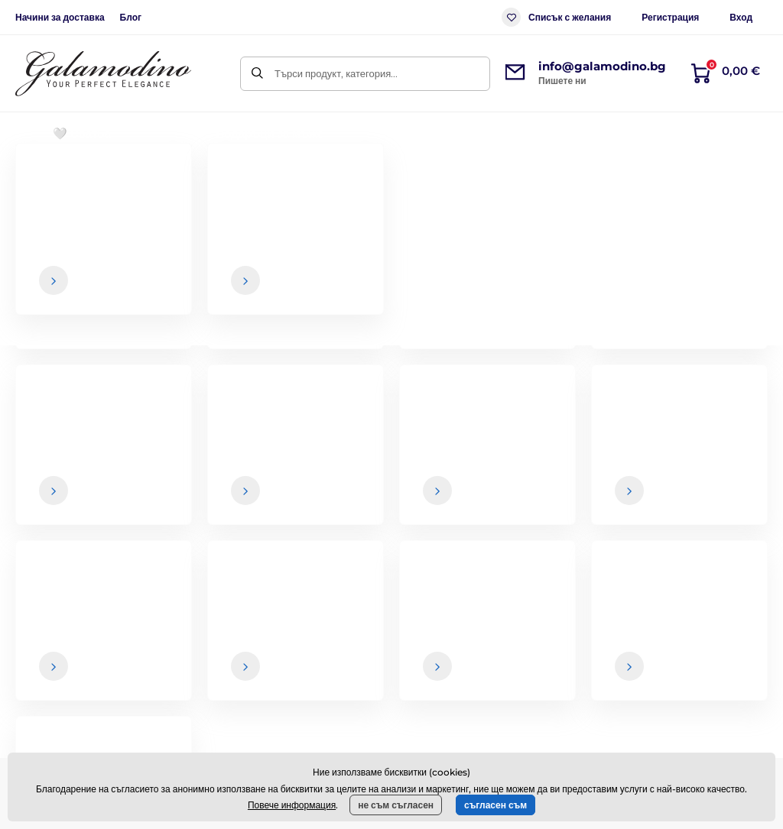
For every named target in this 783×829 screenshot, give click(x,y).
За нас (700, 623)
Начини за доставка (60, 17)
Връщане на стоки (468, 684)
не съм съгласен (396, 805)
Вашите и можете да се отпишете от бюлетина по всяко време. (568, 512)
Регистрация (670, 17)
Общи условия (460, 623)
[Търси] (257, 74)
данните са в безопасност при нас (490, 506)
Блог (130, 17)
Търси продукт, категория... (336, 73)
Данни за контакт (725, 654)
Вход (740, 17)
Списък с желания (556, 17)
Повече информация (292, 805)
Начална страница (54, 180)
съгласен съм (495, 805)
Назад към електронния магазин (391, 391)
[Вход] (743, 476)
